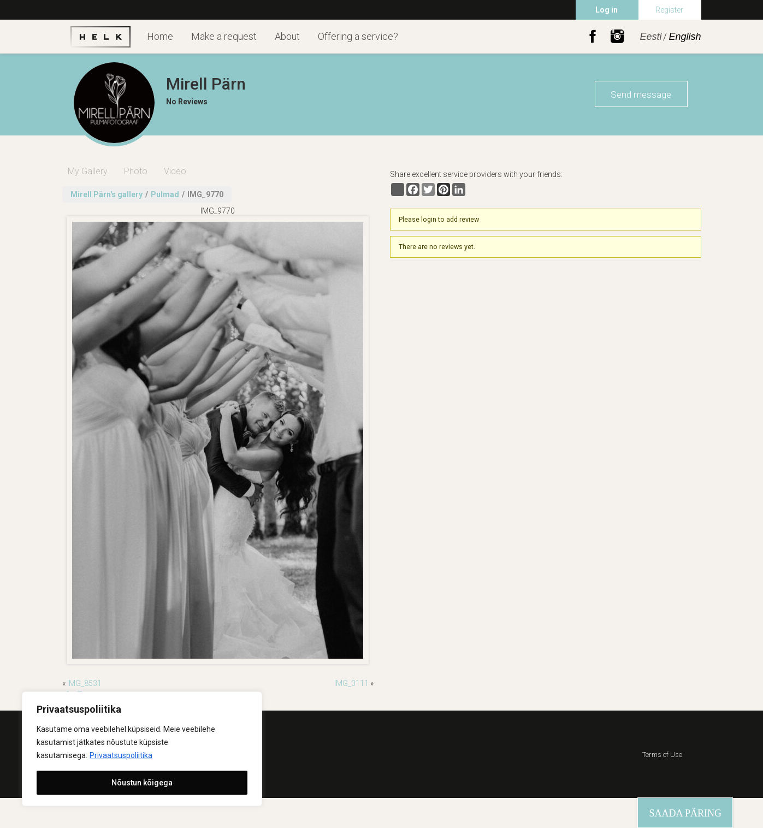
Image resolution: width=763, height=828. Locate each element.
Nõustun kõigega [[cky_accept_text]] (142, 782)
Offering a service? (358, 36)
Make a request (224, 36)
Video (175, 171)
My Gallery (88, 171)
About (287, 36)
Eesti (650, 36)
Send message (641, 94)
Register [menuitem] (669, 9)
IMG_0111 (351, 683)
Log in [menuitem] (606, 9)
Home (160, 36)
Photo (135, 171)
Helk (100, 37)
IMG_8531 (84, 683)
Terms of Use (662, 754)
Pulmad (165, 194)
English (685, 36)
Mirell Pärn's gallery (106, 194)
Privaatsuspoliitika (121, 755)
